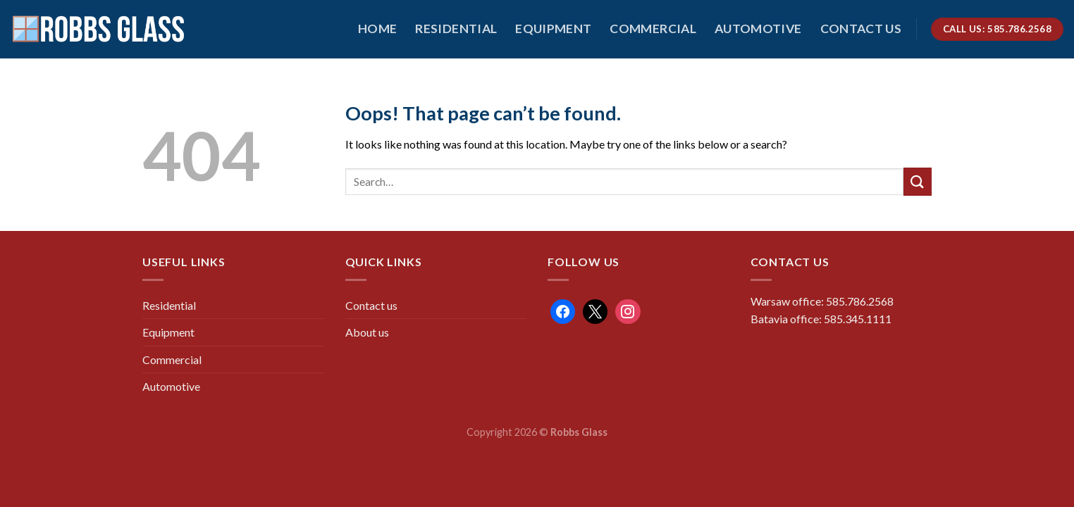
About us (367, 332)
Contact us (861, 28)
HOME (377, 28)
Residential (456, 28)
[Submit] (917, 181)
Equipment (553, 28)
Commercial (653, 28)
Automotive (758, 28)
